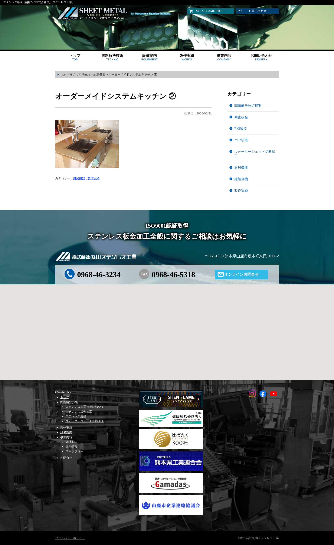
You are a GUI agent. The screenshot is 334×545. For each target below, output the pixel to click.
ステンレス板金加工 (78, 411)
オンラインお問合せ (241, 274)
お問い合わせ (257, 11)
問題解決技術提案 (248, 105)
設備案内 (149, 57)
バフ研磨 (241, 140)
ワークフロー (74, 451)
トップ (74, 57)
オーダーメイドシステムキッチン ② (115, 96)
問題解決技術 (112, 57)
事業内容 (224, 57)
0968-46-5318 (173, 274)
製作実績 (187, 57)
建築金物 (241, 179)
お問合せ (66, 457)
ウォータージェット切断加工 (254, 154)
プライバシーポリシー (70, 538)
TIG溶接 (240, 128)
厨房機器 (79, 178)
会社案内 (71, 442)
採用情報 (71, 446)
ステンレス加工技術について (84, 406)
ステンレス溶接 (75, 416)
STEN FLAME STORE (210, 11)
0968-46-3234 (99, 274)
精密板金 (241, 117)
